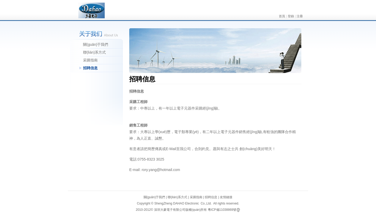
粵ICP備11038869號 (222, 210)
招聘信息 (90, 68)
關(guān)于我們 (95, 44)
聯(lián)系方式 (94, 52)
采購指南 (90, 60)
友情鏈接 (226, 197)
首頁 (282, 16)
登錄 (291, 16)
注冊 (300, 16)
